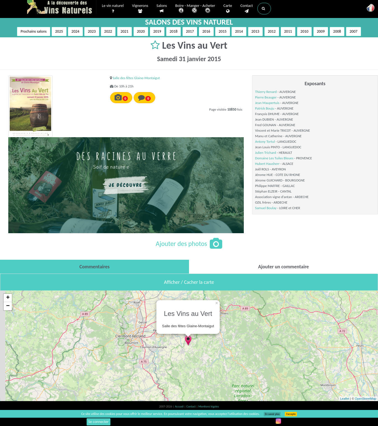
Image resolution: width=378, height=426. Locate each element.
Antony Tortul (265, 141)
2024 (75, 31)
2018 (173, 31)
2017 (190, 31)
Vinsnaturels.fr (61, 7)
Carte (227, 9)
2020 (141, 31)
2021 (124, 31)
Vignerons (140, 9)
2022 (108, 31)
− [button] (8, 306)
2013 (255, 31)
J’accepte (291, 414)
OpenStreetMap (365, 398)
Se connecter (98, 421)
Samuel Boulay (265, 208)
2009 (321, 31)
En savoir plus (272, 414)
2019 (157, 31)
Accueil (179, 406)
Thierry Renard (266, 92)
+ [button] (8, 298)
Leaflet (344, 398)
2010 (304, 31)
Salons (162, 8)
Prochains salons (33, 31)
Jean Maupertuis (267, 103)
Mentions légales (208, 406)
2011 (288, 31)
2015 (222, 31)
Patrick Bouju (264, 108)
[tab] (94, 267)
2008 (337, 31)
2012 (272, 31)
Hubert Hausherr (267, 164)
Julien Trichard (265, 152)
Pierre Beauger (266, 97)
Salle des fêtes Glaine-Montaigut (136, 78)
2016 (206, 31)
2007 (353, 31)
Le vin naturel (113, 9)
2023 (91, 31)
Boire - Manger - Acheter (195, 9)
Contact (246, 9)
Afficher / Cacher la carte (189, 282)
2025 (59, 31)
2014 (239, 31)
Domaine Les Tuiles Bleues (274, 158)
